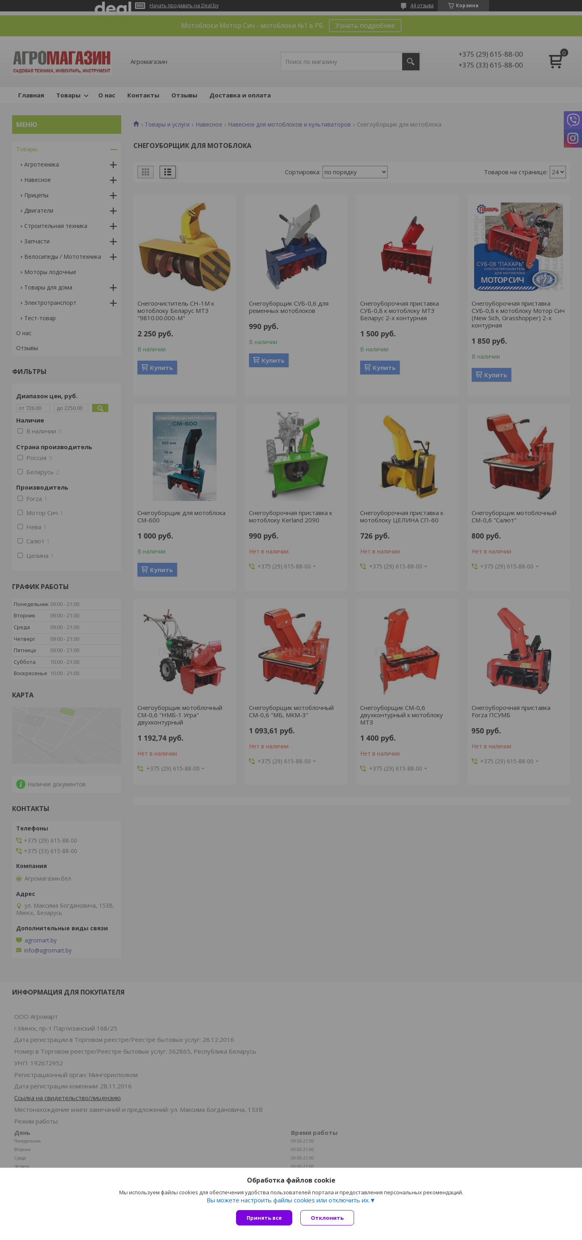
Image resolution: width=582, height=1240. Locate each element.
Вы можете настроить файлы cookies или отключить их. (288, 1200)
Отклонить (327, 1217)
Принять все (264, 1217)
